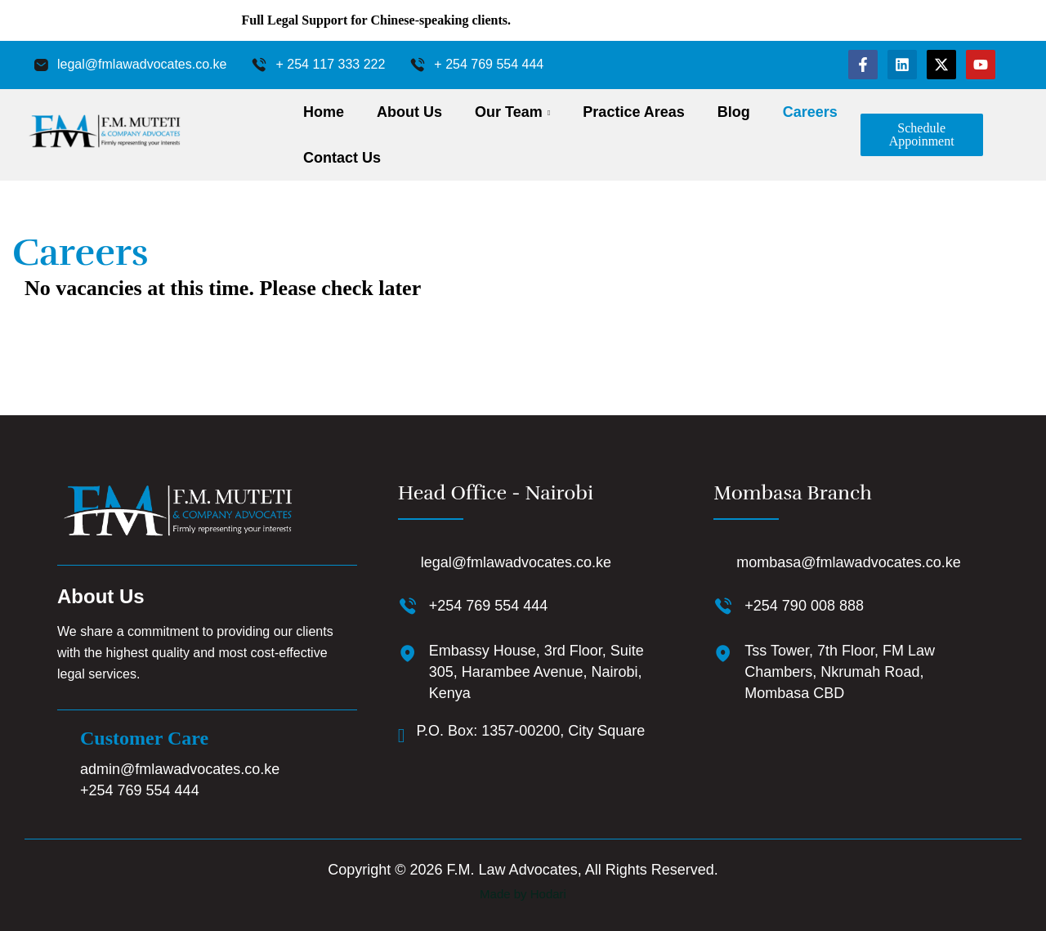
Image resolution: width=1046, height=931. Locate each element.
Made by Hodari (523, 894)
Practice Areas (633, 112)
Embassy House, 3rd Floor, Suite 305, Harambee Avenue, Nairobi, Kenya (536, 671)
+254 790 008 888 (804, 606)
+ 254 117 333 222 (330, 64)
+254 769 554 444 (139, 790)
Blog (733, 112)
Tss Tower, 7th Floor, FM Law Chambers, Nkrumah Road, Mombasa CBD (839, 671)
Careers (810, 112)
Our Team (509, 112)
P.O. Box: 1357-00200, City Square (530, 731)
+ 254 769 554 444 (488, 64)
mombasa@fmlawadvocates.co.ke (848, 562)
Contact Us (342, 158)
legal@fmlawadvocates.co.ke (141, 64)
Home (323, 112)
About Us (409, 112)
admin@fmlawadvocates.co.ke (179, 769)
